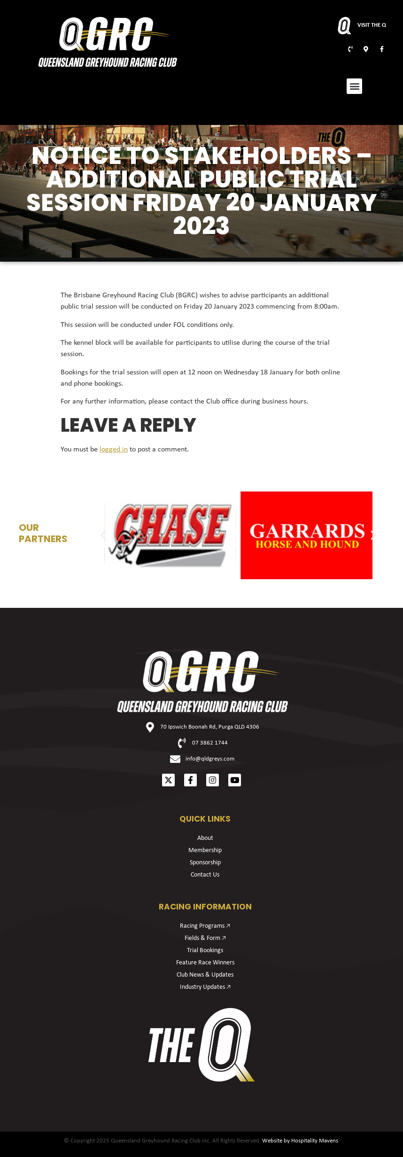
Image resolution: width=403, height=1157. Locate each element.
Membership (205, 850)
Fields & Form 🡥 (205, 938)
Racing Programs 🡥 (205, 926)
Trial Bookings (205, 950)
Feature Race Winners (205, 962)
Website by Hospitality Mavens (300, 1141)
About (205, 838)
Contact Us (205, 874)
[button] (354, 86)
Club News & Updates (205, 974)
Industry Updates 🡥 (205, 987)
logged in (114, 449)
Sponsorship (205, 862)
